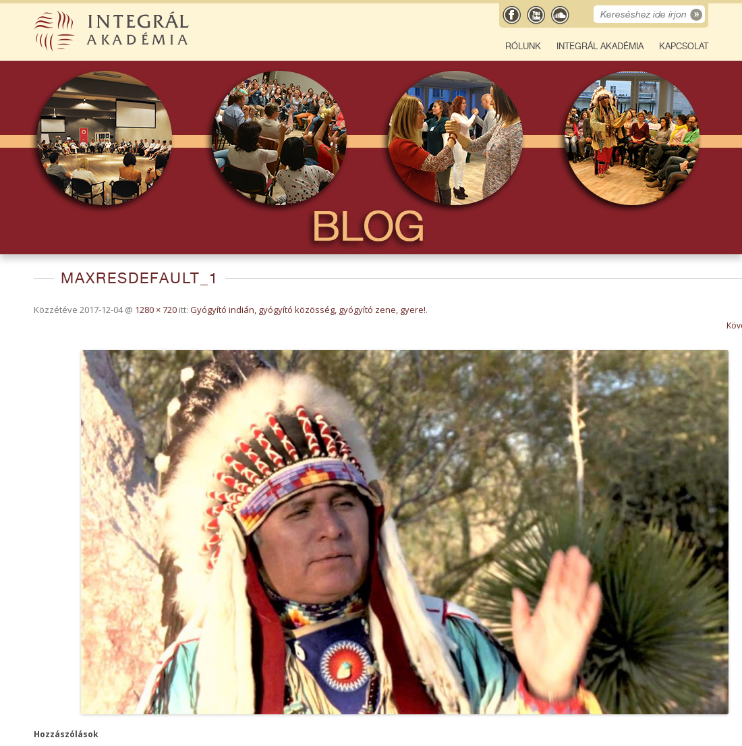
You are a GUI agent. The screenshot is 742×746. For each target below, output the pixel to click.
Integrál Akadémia (600, 46)
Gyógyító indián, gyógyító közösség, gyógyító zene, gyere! (308, 310)
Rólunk (523, 46)
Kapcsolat (683, 46)
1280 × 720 (156, 310)
